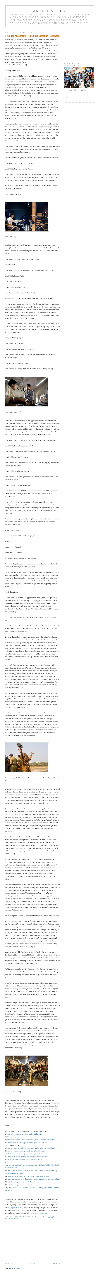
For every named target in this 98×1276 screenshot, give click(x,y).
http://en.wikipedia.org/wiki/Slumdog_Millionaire (24, 1134)
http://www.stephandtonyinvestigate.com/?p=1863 (25, 1159)
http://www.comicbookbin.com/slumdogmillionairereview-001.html (31, 1140)
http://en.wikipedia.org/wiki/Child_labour (22, 1185)
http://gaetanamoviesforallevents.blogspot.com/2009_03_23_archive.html (34, 1179)
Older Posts (56, 1263)
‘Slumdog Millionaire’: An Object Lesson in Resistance (32, 35)
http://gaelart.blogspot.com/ (38, 1213)
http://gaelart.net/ (17, 1208)
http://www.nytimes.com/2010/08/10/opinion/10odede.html (28, 1176)
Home (32, 1263)
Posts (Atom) (18, 1268)
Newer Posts (9, 1263)
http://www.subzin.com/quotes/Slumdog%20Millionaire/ (27, 1143)
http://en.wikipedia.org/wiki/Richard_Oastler (23, 1182)
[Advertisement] (25, 1243)
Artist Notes (49, 11)
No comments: (11, 1218)
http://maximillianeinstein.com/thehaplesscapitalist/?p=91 (28, 1157)
